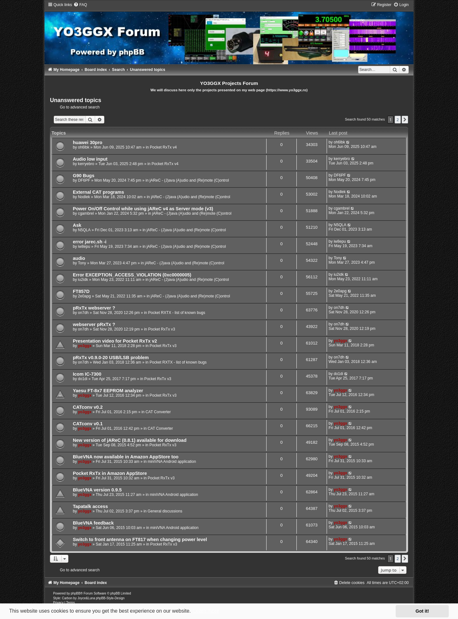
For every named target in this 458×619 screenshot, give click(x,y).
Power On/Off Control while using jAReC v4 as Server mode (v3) (143, 208)
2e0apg (84, 296)
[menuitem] (80, 5)
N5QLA (84, 230)
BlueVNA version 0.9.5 (97, 489)
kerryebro (86, 164)
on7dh (83, 312)
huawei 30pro (87, 142)
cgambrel (86, 213)
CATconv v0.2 (88, 407)
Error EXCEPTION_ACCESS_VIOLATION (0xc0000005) (132, 274)
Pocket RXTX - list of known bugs (176, 312)
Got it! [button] (422, 611)
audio (79, 258)
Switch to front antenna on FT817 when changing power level (140, 539)
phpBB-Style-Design (110, 598)
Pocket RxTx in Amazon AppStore (110, 473)
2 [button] (398, 119)
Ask (77, 225)
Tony (82, 263)
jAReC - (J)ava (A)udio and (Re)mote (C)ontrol (189, 180)
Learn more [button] (206, 611)
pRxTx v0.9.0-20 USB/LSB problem (111, 357)
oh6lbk (83, 147)
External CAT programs (98, 192)
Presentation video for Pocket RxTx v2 (115, 341)
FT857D (81, 291)
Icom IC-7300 (87, 374)
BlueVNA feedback (93, 522)
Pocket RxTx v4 (163, 147)
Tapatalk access (90, 506)
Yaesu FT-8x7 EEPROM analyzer (108, 390)
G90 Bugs (83, 175)
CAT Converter (158, 412)
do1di (82, 379)
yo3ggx (84, 346)
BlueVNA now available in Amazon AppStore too (125, 456)
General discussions (165, 511)
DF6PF (84, 180)
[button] (405, 119)
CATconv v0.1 (88, 423)
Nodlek (84, 197)
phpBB (75, 593)
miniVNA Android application (172, 461)
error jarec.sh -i (90, 241)
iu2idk (83, 279)
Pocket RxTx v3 (161, 329)
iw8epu (84, 246)
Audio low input (90, 159)
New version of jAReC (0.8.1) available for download (129, 440)
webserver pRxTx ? (94, 324)
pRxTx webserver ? (94, 307)
